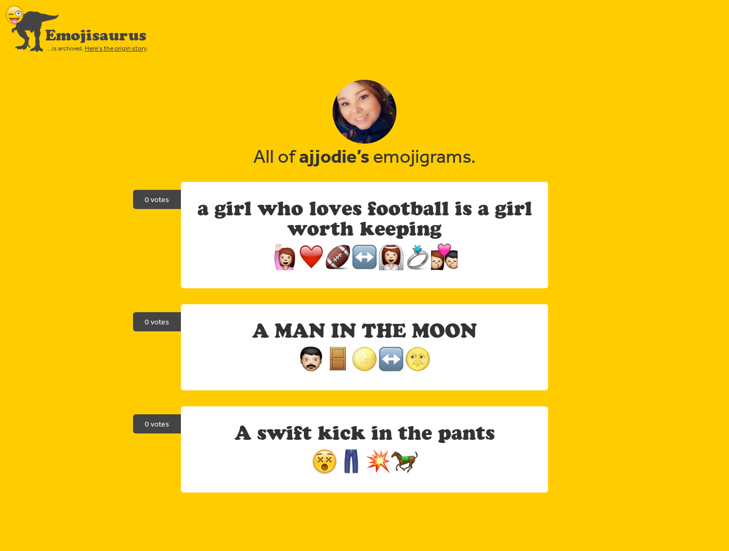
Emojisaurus (95, 35)
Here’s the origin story (115, 48)
